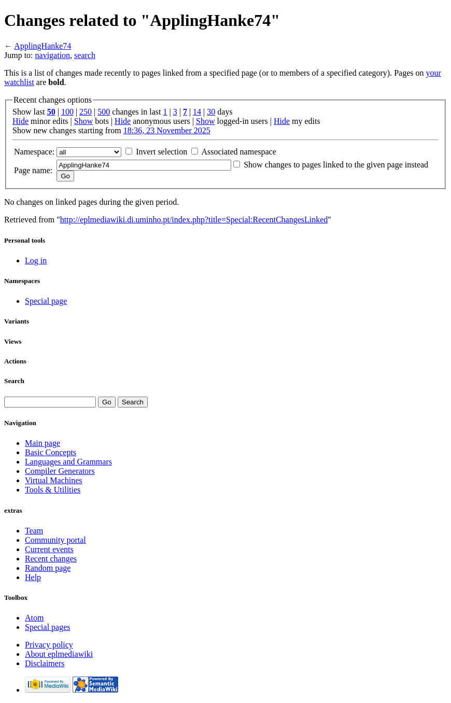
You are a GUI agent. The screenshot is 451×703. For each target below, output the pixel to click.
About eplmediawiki (59, 654)
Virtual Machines (53, 480)
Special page (46, 301)
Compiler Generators (60, 471)
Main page (42, 443)
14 (197, 111)
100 (67, 111)
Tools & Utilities (52, 489)
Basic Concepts (50, 452)
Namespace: (34, 151)
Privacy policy (49, 644)
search (84, 55)
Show (83, 121)
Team (34, 530)
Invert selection (161, 151)
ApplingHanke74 (42, 45)
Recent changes (51, 558)
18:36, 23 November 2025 (166, 130)
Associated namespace (238, 151)
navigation (53, 55)
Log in (36, 260)
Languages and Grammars (68, 461)
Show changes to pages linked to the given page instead (336, 164)
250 (85, 111)
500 (103, 111)
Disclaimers (44, 663)
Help (33, 577)
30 (211, 111)
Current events (49, 549)
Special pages (48, 627)
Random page (48, 568)
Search (14, 381)
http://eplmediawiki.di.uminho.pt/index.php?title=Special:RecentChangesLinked (194, 219)
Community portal (55, 540)
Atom (34, 617)
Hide (20, 121)
